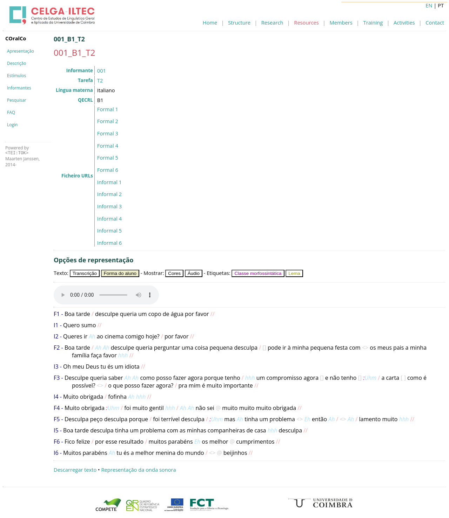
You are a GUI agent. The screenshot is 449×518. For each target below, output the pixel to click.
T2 (100, 80)
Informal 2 (109, 193)
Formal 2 (107, 121)
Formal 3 (107, 133)
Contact (434, 22)
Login (12, 125)
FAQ (11, 112)
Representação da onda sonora (138, 469)
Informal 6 (109, 242)
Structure (239, 22)
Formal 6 (107, 169)
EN (428, 5)
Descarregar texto (75, 469)
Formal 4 (107, 145)
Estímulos (16, 76)
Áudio (194, 273)
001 (101, 70)
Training (373, 22)
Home (210, 22)
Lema (294, 273)
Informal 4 (109, 218)
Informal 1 (109, 182)
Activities (404, 22)
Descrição (16, 63)
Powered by (17, 150)
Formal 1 (107, 109)
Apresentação (20, 51)
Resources (306, 22)
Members (341, 22)
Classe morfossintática (257, 273)
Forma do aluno (120, 273)
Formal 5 (107, 157)
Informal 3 (109, 206)
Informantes (19, 88)
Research (272, 22)
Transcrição (85, 273)
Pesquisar (16, 100)
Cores (174, 273)
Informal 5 (109, 230)
